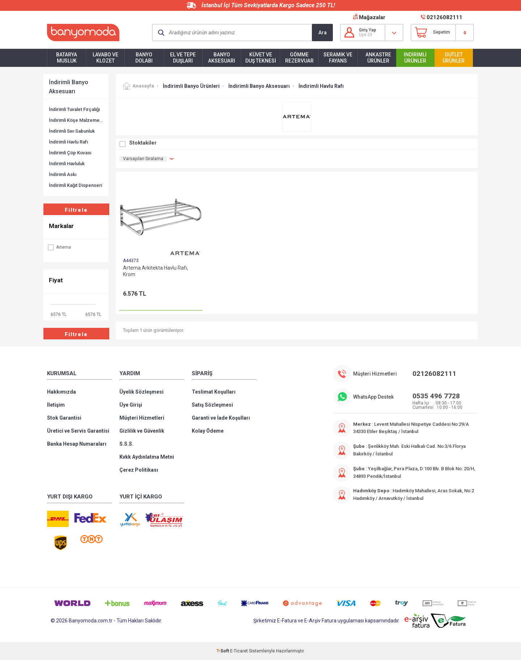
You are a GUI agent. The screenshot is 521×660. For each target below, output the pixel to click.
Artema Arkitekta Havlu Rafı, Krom (155, 271)
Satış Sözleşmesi (212, 405)
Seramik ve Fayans (337, 58)
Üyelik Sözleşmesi (141, 392)
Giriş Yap (367, 30)
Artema (59, 247)
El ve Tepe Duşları (183, 58)
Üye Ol (365, 34)
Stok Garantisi (64, 418)
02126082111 (444, 17)
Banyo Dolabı (144, 58)
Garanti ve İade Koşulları (221, 418)
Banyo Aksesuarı (221, 58)
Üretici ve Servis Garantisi (78, 431)
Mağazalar (372, 17)
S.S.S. (126, 444)
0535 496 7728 (436, 396)
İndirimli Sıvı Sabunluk (72, 131)
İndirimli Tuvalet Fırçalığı (74, 109)
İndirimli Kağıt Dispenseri (75, 185)
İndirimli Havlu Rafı (68, 142)
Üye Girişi (130, 405)
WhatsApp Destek (373, 397)
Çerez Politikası (138, 470)
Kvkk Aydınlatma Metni (146, 457)
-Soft (223, 650)
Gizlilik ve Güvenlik (141, 431)
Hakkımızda (61, 392)
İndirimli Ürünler (415, 58)
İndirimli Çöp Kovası (70, 152)
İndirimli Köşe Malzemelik (76, 120)
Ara (322, 32)
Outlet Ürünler (453, 58)
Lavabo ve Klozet (105, 58)
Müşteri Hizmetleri (141, 418)
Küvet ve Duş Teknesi (260, 58)
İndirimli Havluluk (67, 163)
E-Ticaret (239, 650)
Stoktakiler (143, 143)
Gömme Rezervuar (299, 58)
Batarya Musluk (66, 58)
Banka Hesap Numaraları (76, 444)
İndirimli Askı (62, 174)
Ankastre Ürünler (378, 58)
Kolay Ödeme (208, 431)
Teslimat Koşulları (214, 392)
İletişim (56, 405)
